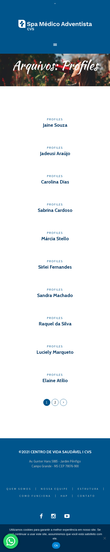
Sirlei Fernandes (55, 267)
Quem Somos (18, 489)
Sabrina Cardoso (55, 210)
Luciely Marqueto (55, 352)
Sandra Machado (55, 295)
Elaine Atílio (55, 380)
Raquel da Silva (55, 324)
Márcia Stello (55, 239)
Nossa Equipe (54, 489)
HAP (64, 496)
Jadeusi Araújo (55, 153)
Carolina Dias (55, 182)
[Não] (104, 538)
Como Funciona (35, 496)
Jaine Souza (55, 125)
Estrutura (88, 489)
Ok (56, 545)
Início (44, 79)
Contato (86, 496)
